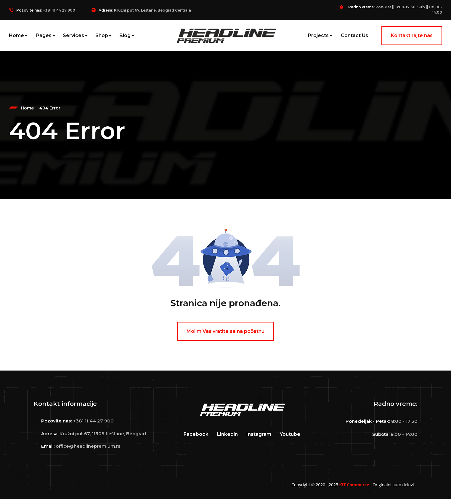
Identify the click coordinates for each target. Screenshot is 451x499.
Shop (101, 35)
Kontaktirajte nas (412, 35)
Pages (44, 35)
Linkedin (227, 434)
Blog (125, 35)
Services (73, 35)
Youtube (290, 434)
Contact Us (354, 35)
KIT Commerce (354, 484)
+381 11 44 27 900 (59, 10)
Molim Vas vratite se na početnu (225, 331)
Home (16, 35)
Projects (318, 35)
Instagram (258, 434)
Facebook (196, 434)
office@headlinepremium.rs (88, 446)
